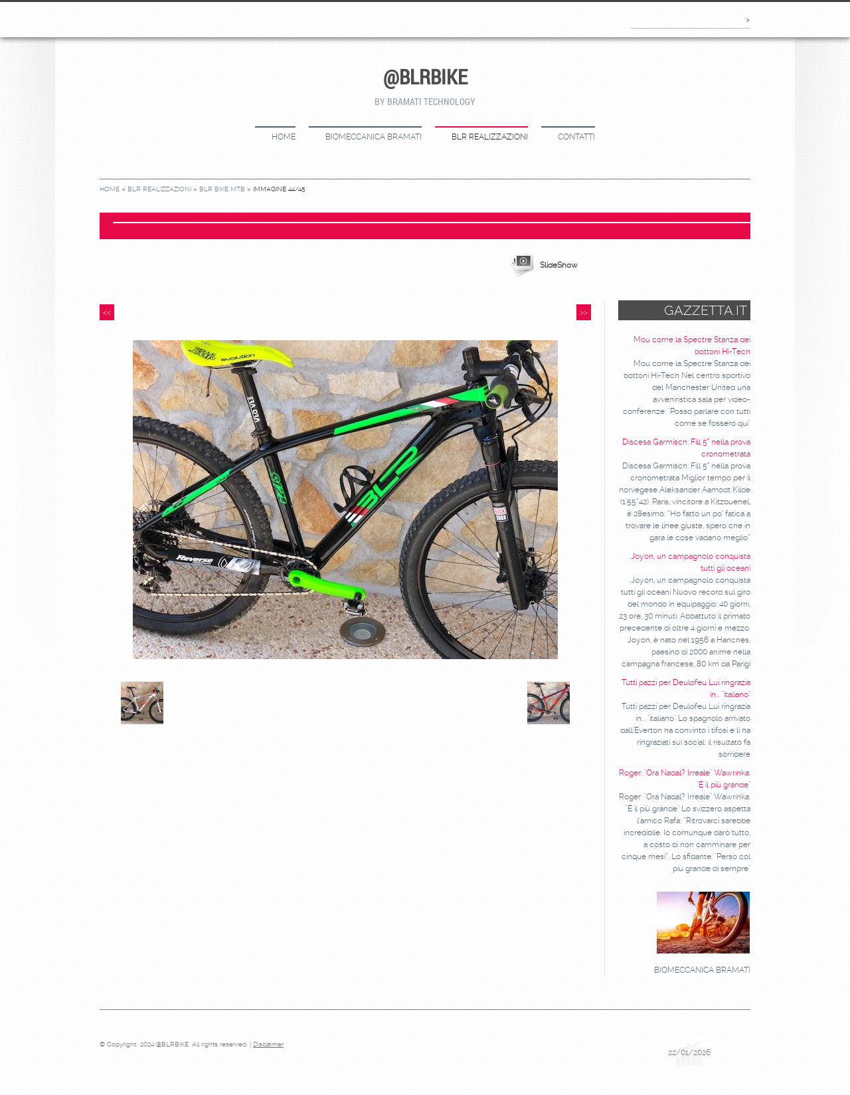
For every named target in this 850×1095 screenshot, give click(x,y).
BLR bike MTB (222, 189)
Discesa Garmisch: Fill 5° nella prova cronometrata (686, 447)
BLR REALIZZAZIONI (490, 137)
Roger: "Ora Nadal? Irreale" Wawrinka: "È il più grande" (684, 778)
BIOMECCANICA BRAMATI (373, 137)
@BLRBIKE (425, 77)
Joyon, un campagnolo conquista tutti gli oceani (690, 562)
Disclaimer (268, 1044)
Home (284, 137)
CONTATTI (576, 137)
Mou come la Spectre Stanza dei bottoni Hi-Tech (692, 345)
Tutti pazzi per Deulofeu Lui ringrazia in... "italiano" (686, 688)
